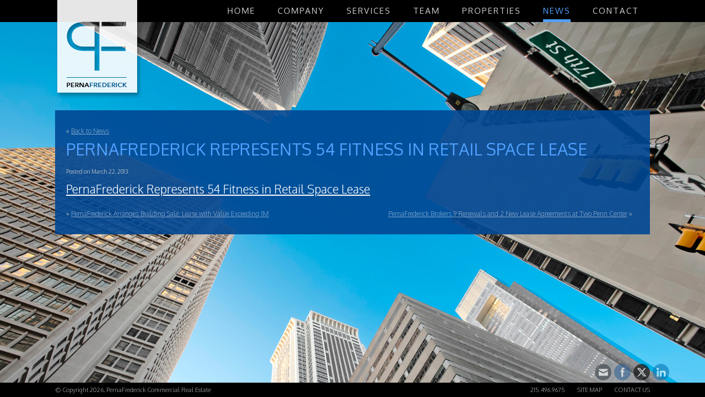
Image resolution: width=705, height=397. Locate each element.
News (557, 11)
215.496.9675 (547, 390)
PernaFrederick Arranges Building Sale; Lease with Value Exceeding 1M (170, 214)
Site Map (589, 390)
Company (301, 11)
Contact (616, 11)
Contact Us (632, 390)
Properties (491, 11)
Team (426, 11)
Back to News (90, 131)
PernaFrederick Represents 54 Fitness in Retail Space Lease (218, 188)
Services (368, 11)
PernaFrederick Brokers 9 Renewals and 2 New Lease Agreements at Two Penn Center (507, 214)
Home (241, 11)
